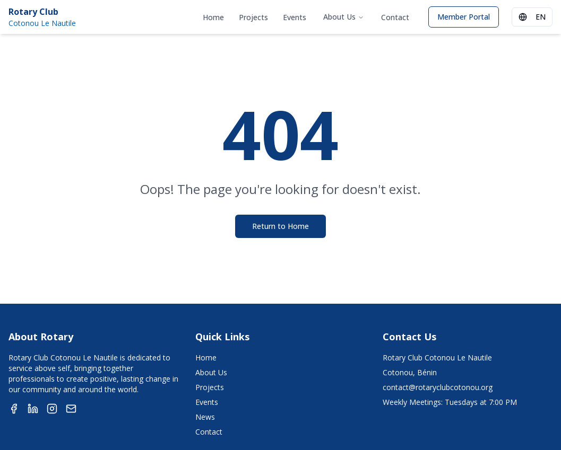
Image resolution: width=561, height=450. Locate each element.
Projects (253, 17)
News (205, 417)
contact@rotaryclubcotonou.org (438, 387)
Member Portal (463, 17)
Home (213, 17)
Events (294, 17)
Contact (395, 17)
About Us (343, 17)
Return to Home (280, 226)
